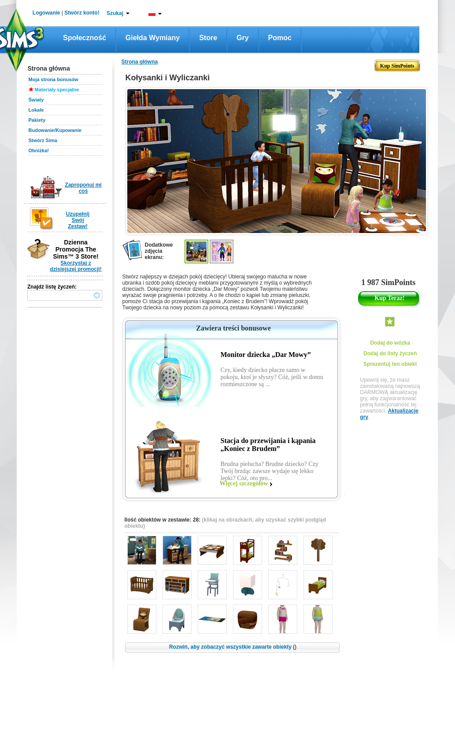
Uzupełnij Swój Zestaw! (77, 220)
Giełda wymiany (153, 37)
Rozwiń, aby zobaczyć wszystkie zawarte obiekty (232, 647)
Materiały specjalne (57, 89)
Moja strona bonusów (53, 79)
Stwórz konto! (81, 13)
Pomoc (280, 37)
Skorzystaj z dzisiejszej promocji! (75, 266)
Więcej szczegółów (244, 483)
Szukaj (115, 13)
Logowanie (46, 13)
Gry (243, 37)
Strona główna (140, 62)
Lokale (36, 110)
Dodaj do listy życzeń (390, 353)
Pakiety (37, 120)
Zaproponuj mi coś (83, 188)
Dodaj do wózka (390, 343)
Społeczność (84, 37)
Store (208, 37)
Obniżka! (39, 150)
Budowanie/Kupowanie (55, 130)
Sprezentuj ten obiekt (390, 364)
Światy (36, 99)
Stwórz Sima (43, 140)
